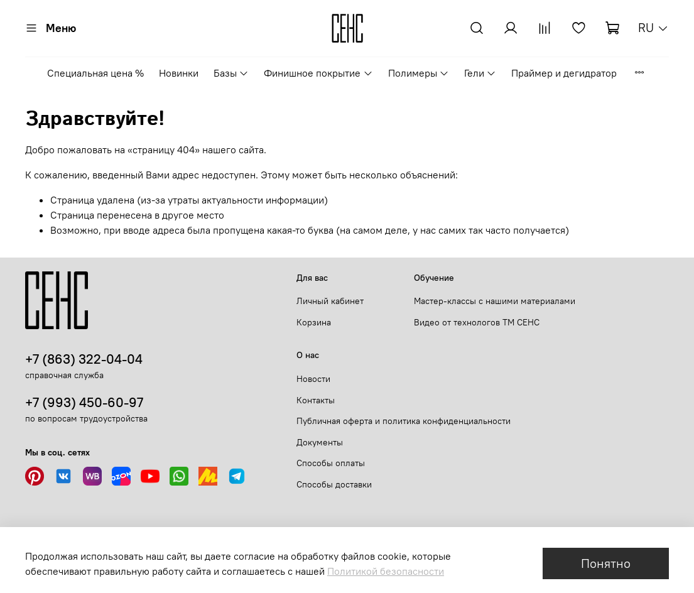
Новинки (178, 73)
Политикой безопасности (385, 571)
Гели (480, 73)
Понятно (606, 563)
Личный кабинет (330, 301)
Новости (313, 378)
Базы (231, 73)
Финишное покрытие (318, 73)
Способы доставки (334, 484)
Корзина (313, 322)
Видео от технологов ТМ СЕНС (476, 322)
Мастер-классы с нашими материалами (494, 301)
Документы (319, 442)
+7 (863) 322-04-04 (84, 359)
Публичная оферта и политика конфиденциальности (403, 421)
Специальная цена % (95, 73)
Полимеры (418, 73)
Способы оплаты (330, 463)
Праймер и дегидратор (564, 73)
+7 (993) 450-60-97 (84, 402)
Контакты (315, 400)
